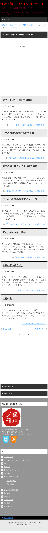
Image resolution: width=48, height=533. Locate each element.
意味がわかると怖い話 (11, 470)
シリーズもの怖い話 (11, 490)
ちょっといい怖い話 (11, 477)
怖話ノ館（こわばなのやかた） (23, 3)
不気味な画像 (8, 500)
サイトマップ (8, 518)
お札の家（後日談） (13, 265)
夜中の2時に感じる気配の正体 (18, 133)
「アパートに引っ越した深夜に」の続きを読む (27, 125)
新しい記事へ (7, 329)
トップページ (8, 457)
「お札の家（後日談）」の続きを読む (31, 290)
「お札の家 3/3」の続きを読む (34, 324)
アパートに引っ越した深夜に (18, 100)
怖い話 (6, 463)
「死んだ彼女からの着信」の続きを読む (30, 257)
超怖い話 (7, 467)
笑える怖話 (10, 484)
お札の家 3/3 (9, 298)
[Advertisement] (24, 71)
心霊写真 (7, 496)
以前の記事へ (40, 329)
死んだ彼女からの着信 (14, 232)
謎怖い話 (7, 473)
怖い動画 (7, 503)
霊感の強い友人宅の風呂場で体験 (20, 166)
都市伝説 (7, 493)
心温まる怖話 (11, 481)
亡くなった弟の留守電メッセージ (20, 199)
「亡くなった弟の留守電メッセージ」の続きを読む (25, 224)
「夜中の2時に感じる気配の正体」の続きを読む (27, 158)
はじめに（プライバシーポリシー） (16, 460)
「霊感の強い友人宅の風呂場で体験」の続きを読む (25, 191)
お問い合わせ (8, 506)
